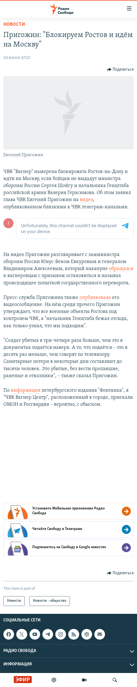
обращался (121, 268)
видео (86, 199)
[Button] (120, 69)
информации (25, 390)
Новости (14, 24)
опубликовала (95, 297)
